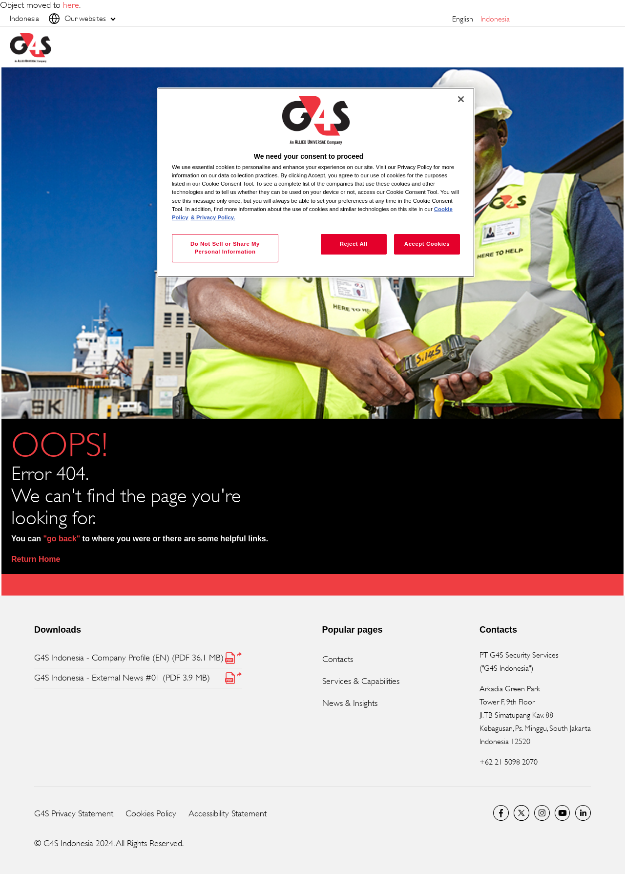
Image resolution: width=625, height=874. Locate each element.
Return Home (35, 559)
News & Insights (349, 703)
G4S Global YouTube (562, 813)
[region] (316, 182)
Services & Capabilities (360, 681)
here (71, 5)
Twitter (521, 813)
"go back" (62, 538)
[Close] (461, 99)
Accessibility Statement (227, 813)
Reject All (354, 244)
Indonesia (495, 18)
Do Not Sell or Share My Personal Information (225, 248)
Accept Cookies (427, 244)
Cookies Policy (150, 813)
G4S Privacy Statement (73, 813)
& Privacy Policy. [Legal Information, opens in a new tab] (213, 217)
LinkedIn (583, 813)
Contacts (337, 659)
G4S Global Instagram (542, 813)
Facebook (501, 813)
